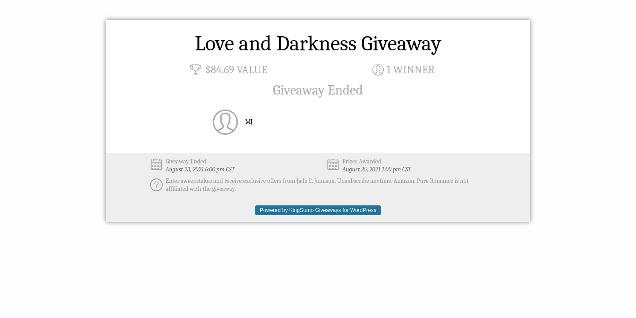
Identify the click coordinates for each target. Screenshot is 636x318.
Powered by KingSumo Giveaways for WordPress (318, 210)
